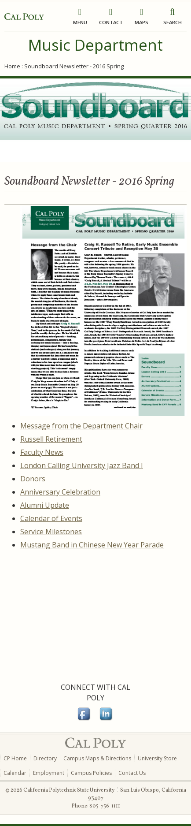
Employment (48, 773)
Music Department (95, 44)
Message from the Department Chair (81, 426)
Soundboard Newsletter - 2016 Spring (74, 66)
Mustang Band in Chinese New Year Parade (92, 545)
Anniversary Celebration (60, 492)
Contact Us (132, 773)
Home (12, 66)
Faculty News (41, 452)
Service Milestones (51, 531)
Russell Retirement (51, 439)
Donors (32, 479)
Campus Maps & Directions (97, 758)
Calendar (15, 773)
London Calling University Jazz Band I (81, 465)
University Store (157, 758)
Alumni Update (44, 505)
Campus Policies (91, 773)
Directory (45, 758)
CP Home (15, 758)
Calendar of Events (51, 518)
